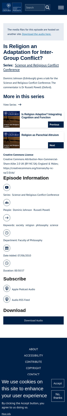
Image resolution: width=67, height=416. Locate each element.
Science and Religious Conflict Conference (35, 194)
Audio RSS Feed (21, 299)
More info (6, 413)
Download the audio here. (36, 34)
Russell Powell (42, 209)
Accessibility (33, 355)
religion (30, 225)
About (33, 349)
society (20, 225)
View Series (9, 104)
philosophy (42, 225)
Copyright (33, 368)
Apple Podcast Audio (23, 289)
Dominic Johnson (22, 209)
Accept (57, 383)
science (54, 225)
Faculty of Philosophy (30, 240)
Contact (34, 374)
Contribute (33, 362)
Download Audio (33, 320)
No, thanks (57, 396)
